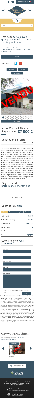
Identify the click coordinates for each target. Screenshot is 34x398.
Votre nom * (6, 249)
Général (4, 212)
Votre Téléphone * (7, 261)
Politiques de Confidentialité (24, 320)
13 (3, 119)
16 (11, 119)
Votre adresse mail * (8, 255)
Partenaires (27, 383)
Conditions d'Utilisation (5, 321)
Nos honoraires (21, 383)
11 (28, 117)
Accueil (3, 48)
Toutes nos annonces (18, 384)
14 (5, 119)
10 (26, 117)
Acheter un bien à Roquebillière (15, 48)
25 (16, 121)
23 (28, 119)
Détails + (11, 212)
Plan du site (6, 383)
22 (26, 119)
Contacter (11, 69)
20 (21, 119)
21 (23, 119)
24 (31, 119)
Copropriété (19, 212)
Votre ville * (6, 267)
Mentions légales (13, 383)
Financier (27, 212)
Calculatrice (17, 73)
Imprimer (23, 69)
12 (31, 117)
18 (16, 119)
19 (18, 119)
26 (18, 121)
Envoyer (26, 293)
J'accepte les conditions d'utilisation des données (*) (16, 290)
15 (8, 119)
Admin (12, 384)
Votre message (6, 273)
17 (13, 119)
